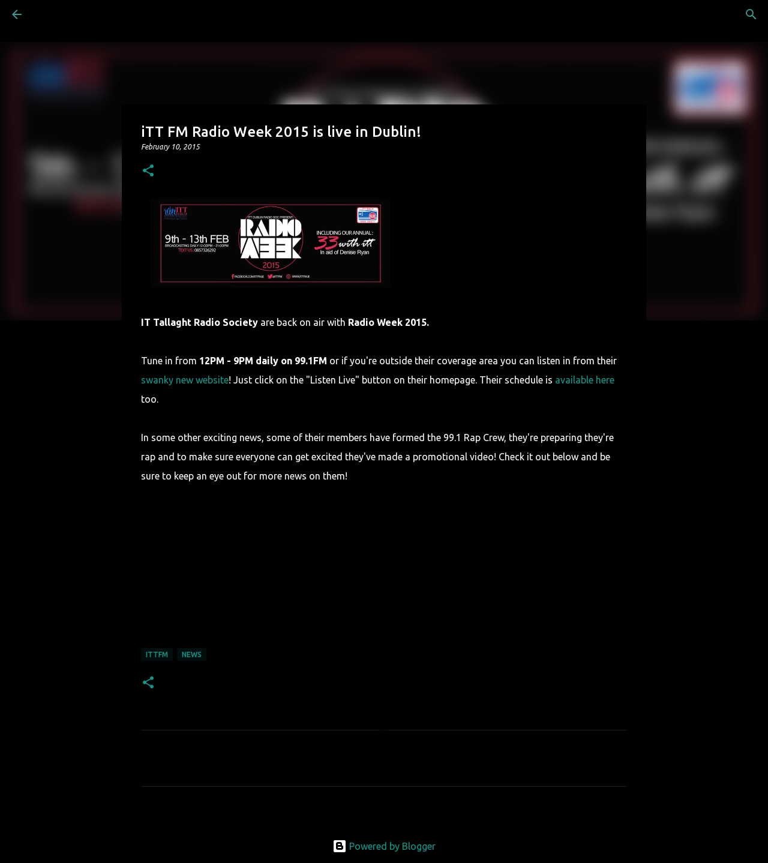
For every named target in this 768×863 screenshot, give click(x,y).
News (192, 654)
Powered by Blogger (384, 846)
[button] (148, 171)
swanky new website (185, 379)
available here (584, 379)
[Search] (50, 14)
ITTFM (157, 654)
